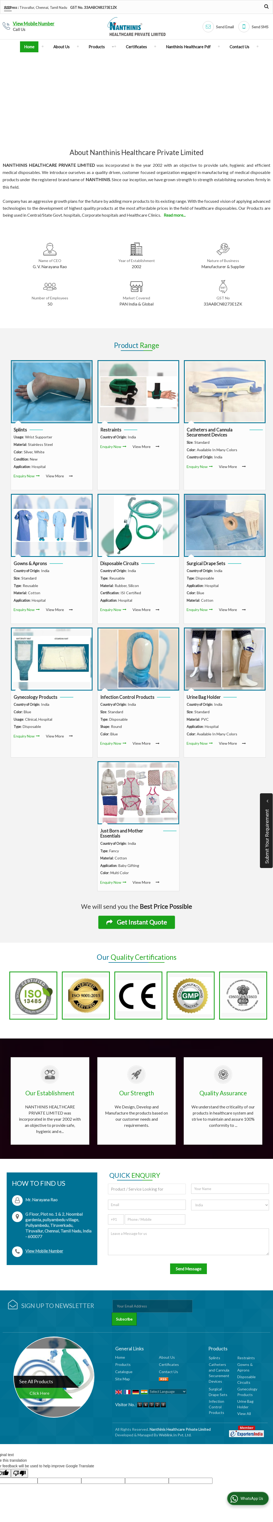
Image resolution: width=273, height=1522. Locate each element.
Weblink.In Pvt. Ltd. (175, 1422)
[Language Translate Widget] (167, 1379)
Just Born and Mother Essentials (121, 833)
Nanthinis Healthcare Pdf (188, 46)
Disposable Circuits (119, 563)
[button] (33, 23)
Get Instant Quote (136, 922)
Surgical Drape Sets (206, 563)
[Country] (230, 1192)
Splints (20, 430)
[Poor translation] (19, 1460)
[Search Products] (265, 6)
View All (244, 1401)
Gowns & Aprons (30, 563)
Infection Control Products (127, 697)
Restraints (110, 430)
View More (55, 476)
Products (100, 46)
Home (29, 46)
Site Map (122, 1366)
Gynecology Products (35, 697)
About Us (61, 46)
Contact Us (239, 46)
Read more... (175, 215)
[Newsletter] (152, 1293)
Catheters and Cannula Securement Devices (209, 432)
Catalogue (124, 1359)
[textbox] (147, 1176)
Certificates (136, 46)
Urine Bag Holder (204, 697)
